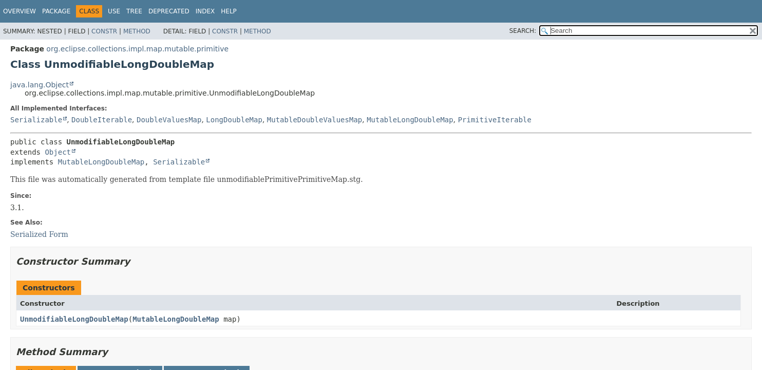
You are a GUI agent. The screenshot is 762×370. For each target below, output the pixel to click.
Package (56, 11)
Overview (19, 11)
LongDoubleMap (234, 120)
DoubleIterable (101, 120)
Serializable (36, 120)
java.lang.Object (39, 85)
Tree (134, 11)
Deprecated (168, 11)
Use (114, 11)
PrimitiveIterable (494, 120)
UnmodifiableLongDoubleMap (74, 319)
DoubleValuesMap (169, 120)
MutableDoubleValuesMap (314, 120)
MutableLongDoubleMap (410, 120)
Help (229, 11)
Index (205, 11)
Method (136, 31)
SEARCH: (523, 30)
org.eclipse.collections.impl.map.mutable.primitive (137, 49)
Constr (104, 31)
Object (58, 152)
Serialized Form (39, 234)
